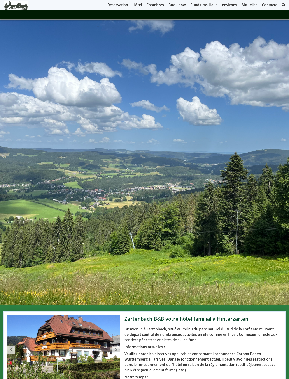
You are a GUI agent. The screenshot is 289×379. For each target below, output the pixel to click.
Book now (177, 4)
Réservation (117, 4)
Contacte (269, 4)
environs (229, 4)
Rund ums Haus (203, 4)
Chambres (155, 4)
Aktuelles (249, 4)
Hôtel (137, 4)
